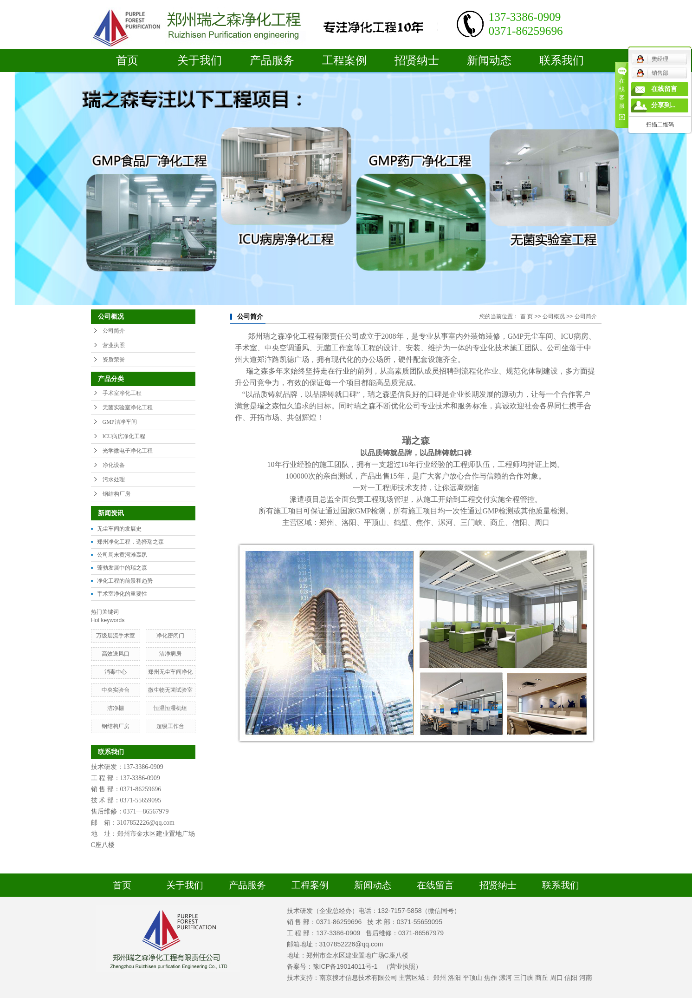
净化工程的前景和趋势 (125, 581)
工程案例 (344, 60)
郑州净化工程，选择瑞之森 (130, 541)
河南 (585, 977)
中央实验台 (115, 690)
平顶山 (472, 977)
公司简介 (114, 331)
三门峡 (523, 977)
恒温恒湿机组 (170, 708)
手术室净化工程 (122, 393)
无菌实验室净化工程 (128, 407)
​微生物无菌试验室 (170, 690)
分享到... (663, 105)
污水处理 (114, 479)
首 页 (526, 316)
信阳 (570, 977)
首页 (127, 60)
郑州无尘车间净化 (170, 672)
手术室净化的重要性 (122, 594)
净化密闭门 (170, 635)
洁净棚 (115, 708)
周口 (556, 977)
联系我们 (561, 60)
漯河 (505, 977)
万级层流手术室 (115, 635)
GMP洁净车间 (120, 422)
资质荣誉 (114, 359)
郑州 (439, 977)
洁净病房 (170, 653)
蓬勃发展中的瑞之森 (122, 568)
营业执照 (114, 345)
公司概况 (554, 316)
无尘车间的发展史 (119, 528)
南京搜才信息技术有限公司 (358, 977)
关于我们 (199, 60)
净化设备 (114, 465)
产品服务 (272, 60)
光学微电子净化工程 (128, 450)
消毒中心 (115, 672)
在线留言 (435, 885)
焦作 (490, 977)
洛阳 (454, 977)
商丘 (541, 977)
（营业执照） (402, 966)
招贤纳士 (417, 60)
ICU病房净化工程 (124, 436)
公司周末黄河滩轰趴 (122, 555)
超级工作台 (170, 726)
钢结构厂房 (116, 494)
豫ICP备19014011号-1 (345, 966)
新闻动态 (489, 60)
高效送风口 (115, 653)
